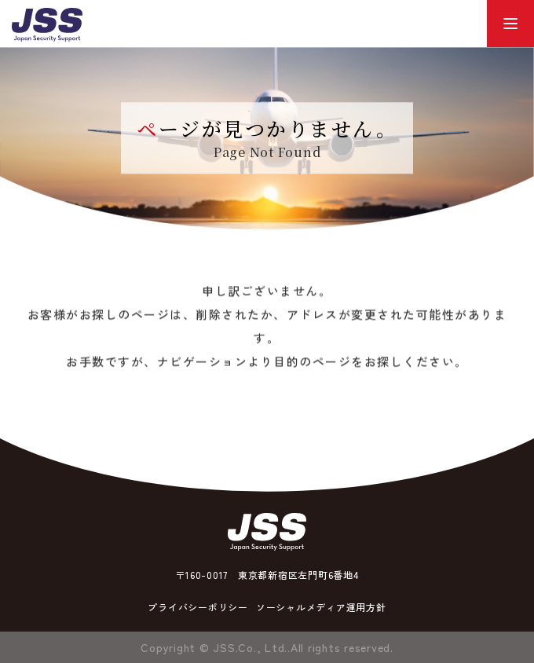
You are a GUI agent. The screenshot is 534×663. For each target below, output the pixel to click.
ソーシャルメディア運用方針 (321, 607)
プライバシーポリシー (198, 607)
